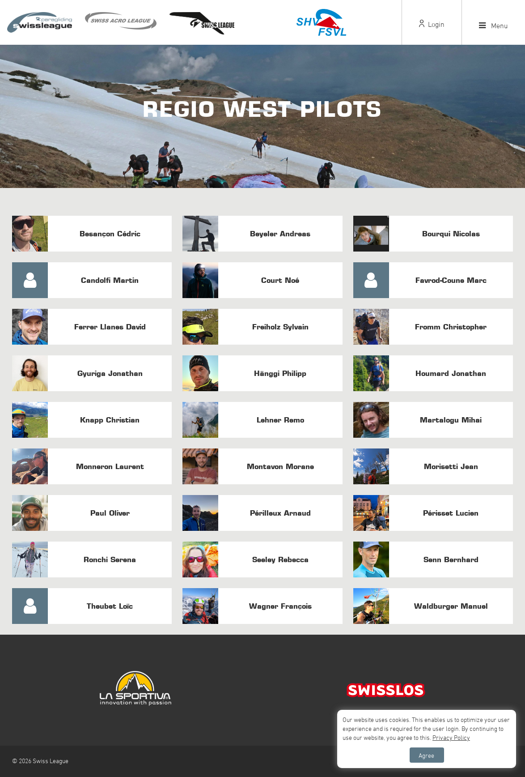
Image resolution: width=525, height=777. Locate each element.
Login (432, 24)
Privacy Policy (451, 737)
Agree (426, 755)
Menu (493, 25)
